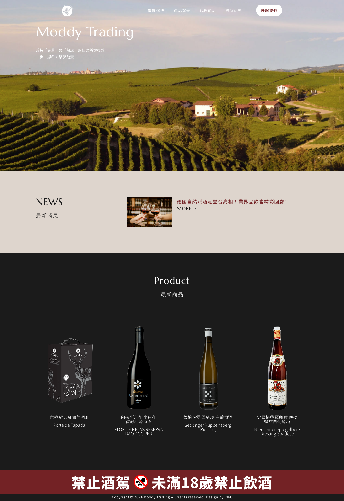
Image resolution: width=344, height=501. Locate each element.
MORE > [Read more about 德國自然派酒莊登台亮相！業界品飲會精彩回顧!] (186, 209)
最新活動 (234, 10)
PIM (228, 497)
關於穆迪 (156, 10)
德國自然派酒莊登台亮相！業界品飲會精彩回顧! (231, 201)
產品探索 (182, 10)
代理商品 (208, 10)
